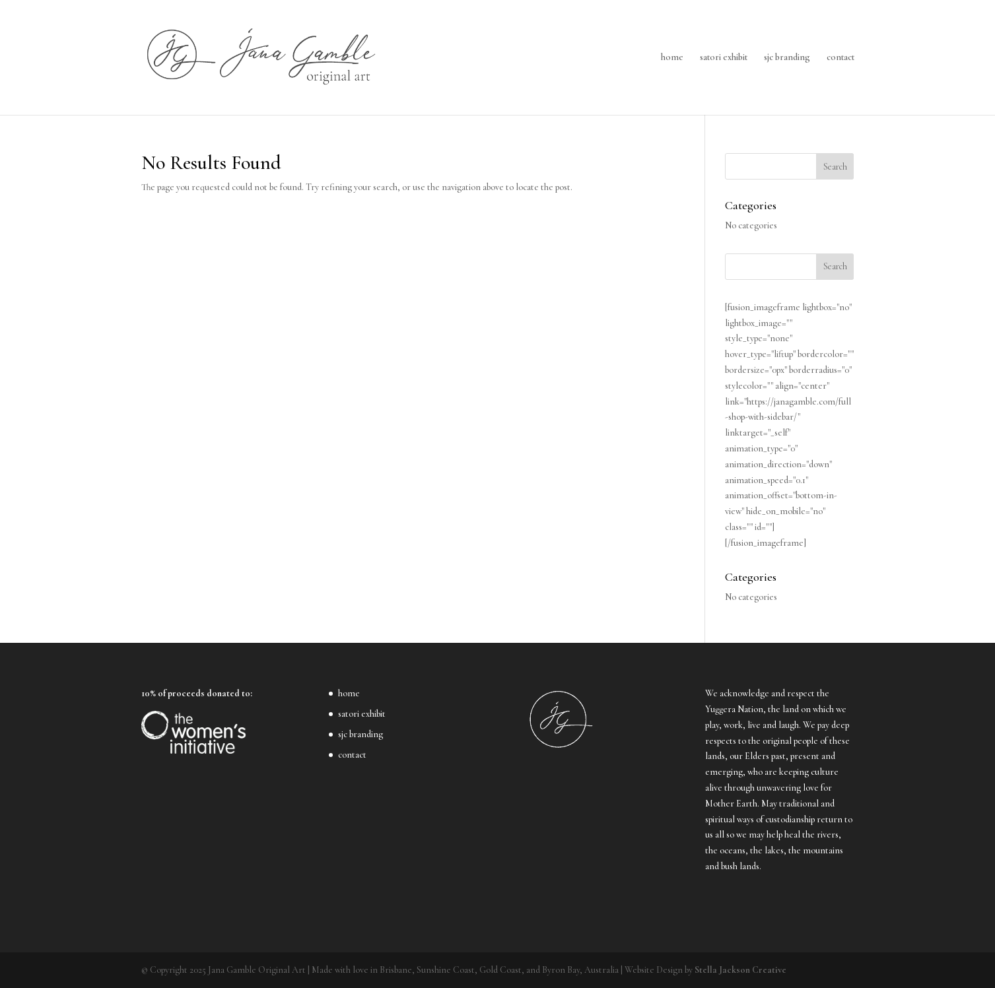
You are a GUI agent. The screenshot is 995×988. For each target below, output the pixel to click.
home (672, 58)
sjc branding (787, 58)
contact (840, 58)
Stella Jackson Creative (740, 969)
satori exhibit (723, 58)
